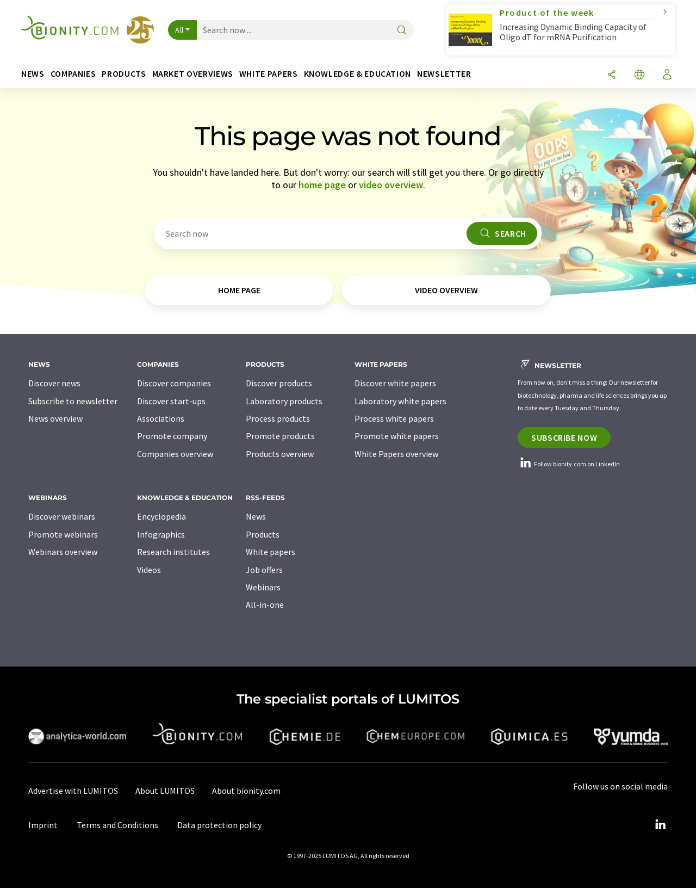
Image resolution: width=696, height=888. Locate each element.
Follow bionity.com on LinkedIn (569, 464)
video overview (391, 184)
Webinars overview (62, 551)
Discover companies (174, 383)
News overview (55, 418)
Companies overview (175, 453)
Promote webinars (63, 534)
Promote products (280, 435)
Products (262, 534)
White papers (270, 551)
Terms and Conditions (117, 824)
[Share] (611, 75)
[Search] (401, 30)
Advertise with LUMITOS (73, 790)
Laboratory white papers (400, 401)
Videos (149, 569)
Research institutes (173, 551)
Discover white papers (395, 383)
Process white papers (394, 418)
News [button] (33, 74)
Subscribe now (564, 437)
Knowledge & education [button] (357, 74)
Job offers (264, 569)
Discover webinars (61, 516)
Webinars (263, 587)
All (179, 30)
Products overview (280, 453)
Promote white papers (397, 435)
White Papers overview (396, 453)
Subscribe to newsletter (72, 401)
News (256, 516)
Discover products (279, 383)
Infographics (161, 534)
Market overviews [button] (192, 74)
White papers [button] (268, 74)
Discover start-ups (171, 401)
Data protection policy (219, 824)
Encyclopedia (161, 516)
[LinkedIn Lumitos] (660, 824)
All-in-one (265, 604)
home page (322, 184)
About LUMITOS (165, 790)
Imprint (43, 824)
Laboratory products (284, 401)
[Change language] (639, 75)
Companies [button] (73, 74)
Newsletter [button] (444, 74)
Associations (160, 418)
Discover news (54, 383)
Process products (278, 418)
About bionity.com (246, 790)
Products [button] (124, 74)
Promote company (172, 435)
